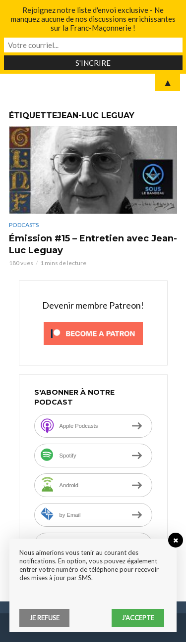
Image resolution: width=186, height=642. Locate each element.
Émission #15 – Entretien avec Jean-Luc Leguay (93, 244)
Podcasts (24, 225)
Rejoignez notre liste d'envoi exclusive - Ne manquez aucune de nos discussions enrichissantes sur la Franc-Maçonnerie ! (93, 18)
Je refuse (44, 618)
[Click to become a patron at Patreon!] (93, 332)
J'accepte (138, 618)
